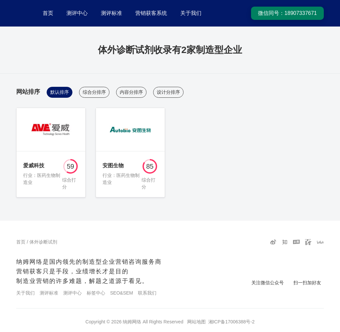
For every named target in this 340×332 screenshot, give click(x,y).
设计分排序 (168, 92)
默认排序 (59, 92)
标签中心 (96, 293)
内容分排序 (131, 92)
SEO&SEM (121, 293)
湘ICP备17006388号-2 (231, 321)
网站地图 (196, 321)
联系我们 (147, 293)
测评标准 (111, 13)
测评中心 (77, 13)
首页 (48, 13)
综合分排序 (94, 92)
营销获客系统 (151, 13)
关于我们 (190, 13)
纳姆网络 (132, 321)
